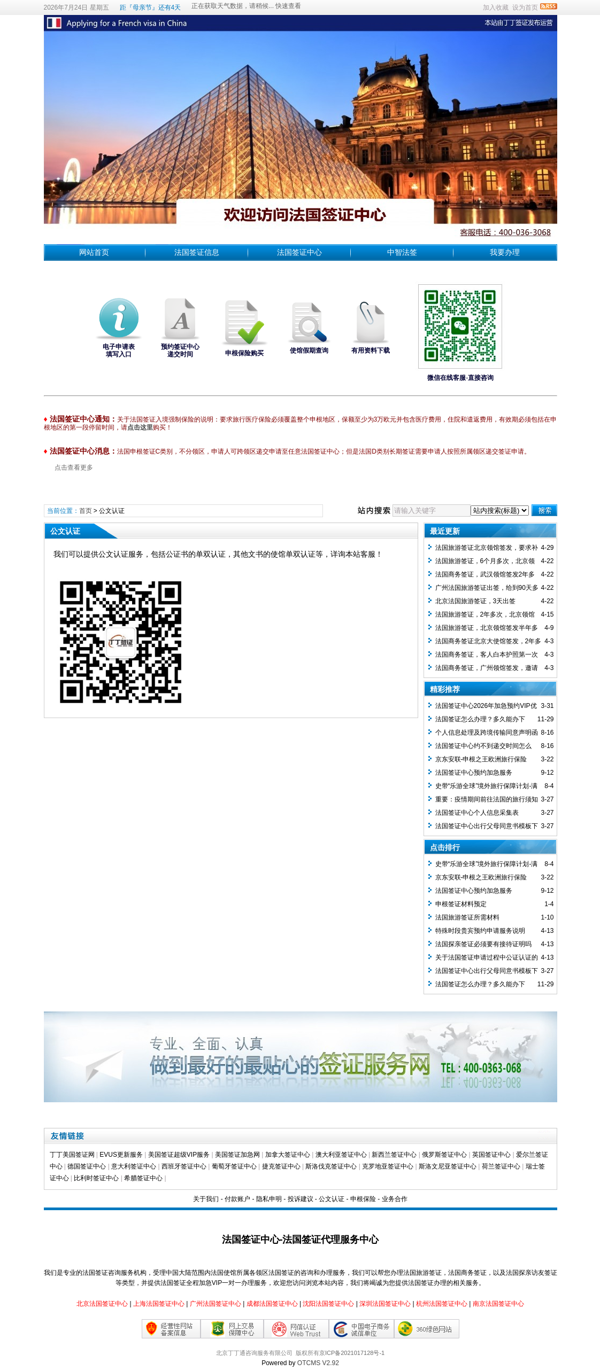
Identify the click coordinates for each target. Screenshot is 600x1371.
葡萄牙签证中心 (234, 1166)
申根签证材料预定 (461, 904)
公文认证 (331, 1199)
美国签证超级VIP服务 (179, 1154)
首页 (85, 511)
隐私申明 (269, 1199)
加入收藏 (496, 7)
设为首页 (525, 7)
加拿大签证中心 (287, 1154)
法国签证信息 (196, 252)
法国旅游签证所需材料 (467, 917)
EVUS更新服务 (121, 1154)
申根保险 (363, 1199)
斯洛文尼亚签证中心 (447, 1166)
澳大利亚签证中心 (341, 1154)
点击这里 (140, 427)
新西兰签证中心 (394, 1154)
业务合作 (394, 1199)
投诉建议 (300, 1199)
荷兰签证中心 (501, 1166)
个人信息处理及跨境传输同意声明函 (486, 732)
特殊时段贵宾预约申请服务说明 (480, 930)
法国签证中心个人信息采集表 (477, 812)
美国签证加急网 (237, 1154)
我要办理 (505, 252)
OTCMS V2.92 (318, 1363)
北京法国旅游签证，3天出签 (475, 601)
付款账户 (237, 1199)
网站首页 (94, 252)
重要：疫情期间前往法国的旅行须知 (486, 799)
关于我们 (206, 1199)
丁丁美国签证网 (72, 1154)
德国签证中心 (86, 1166)
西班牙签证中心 (183, 1166)
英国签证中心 (491, 1154)
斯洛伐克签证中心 (331, 1166)
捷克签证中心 (281, 1166)
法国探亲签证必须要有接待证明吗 (483, 944)
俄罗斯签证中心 (444, 1154)
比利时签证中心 (96, 1178)
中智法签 (402, 252)
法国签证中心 (299, 252)
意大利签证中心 (133, 1166)
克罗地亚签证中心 (387, 1166)
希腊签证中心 (143, 1178)
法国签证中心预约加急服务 (473, 772)
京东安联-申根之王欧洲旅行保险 (481, 759)
